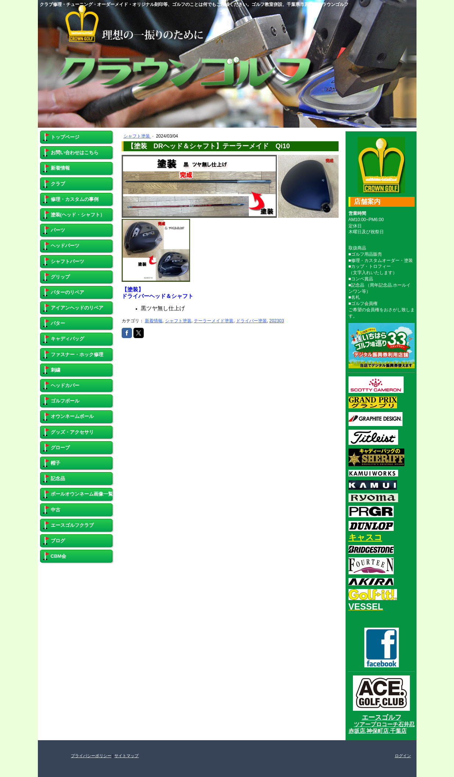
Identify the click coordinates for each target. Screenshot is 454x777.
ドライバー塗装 (251, 320)
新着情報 (153, 320)
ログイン (403, 755)
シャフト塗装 (137, 136)
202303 (276, 320)
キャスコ (365, 537)
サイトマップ (126, 755)
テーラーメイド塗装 (213, 320)
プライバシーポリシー (91, 755)
